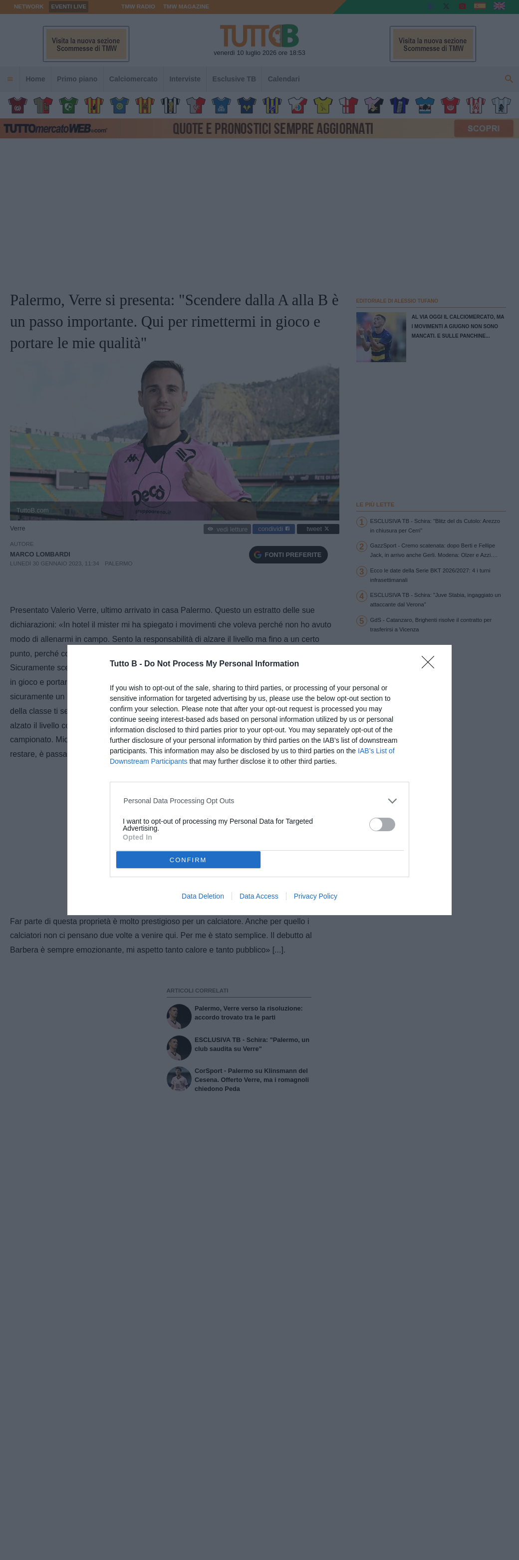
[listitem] (260, 801)
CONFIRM (188, 860)
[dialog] (259, 780)
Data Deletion (203, 896)
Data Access (259, 896)
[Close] (431, 665)
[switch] (382, 824)
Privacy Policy (315, 896)
